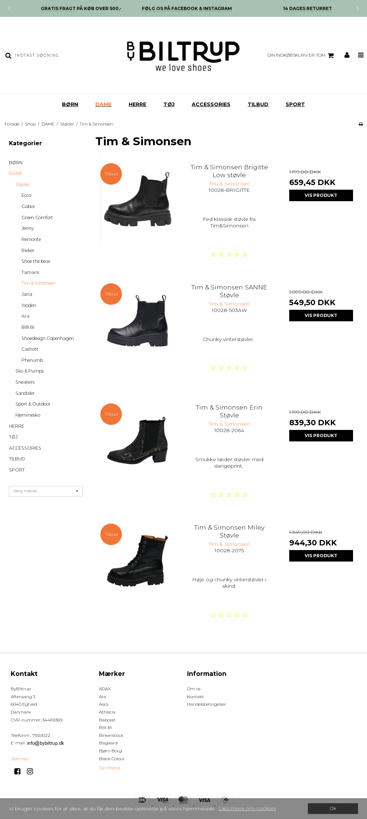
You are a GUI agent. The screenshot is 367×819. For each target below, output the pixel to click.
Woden (29, 305)
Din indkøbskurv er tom (301, 55)
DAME (103, 104)
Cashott (30, 349)
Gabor (28, 206)
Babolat (107, 720)
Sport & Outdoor (33, 404)
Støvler (22, 184)
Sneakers (24, 382)
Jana (27, 294)
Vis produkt (321, 195)
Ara (25, 316)
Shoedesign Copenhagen (48, 338)
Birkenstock (111, 735)
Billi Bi (28, 327)
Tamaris (30, 272)
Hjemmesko (27, 415)
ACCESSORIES (211, 104)
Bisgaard (108, 742)
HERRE (137, 104)
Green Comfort (37, 217)
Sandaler (25, 393)
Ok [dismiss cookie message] (333, 808)
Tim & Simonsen (39, 283)
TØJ (169, 104)
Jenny (28, 228)
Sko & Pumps (29, 371)
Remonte (31, 239)
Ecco (26, 195)
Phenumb (32, 360)
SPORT (295, 104)
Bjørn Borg (110, 750)
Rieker (28, 250)
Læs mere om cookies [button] (247, 808)
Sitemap (19, 758)
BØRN (70, 104)
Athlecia (107, 712)
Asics (104, 704)
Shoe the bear (36, 261)
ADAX (105, 688)
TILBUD (258, 104)
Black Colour (112, 758)
